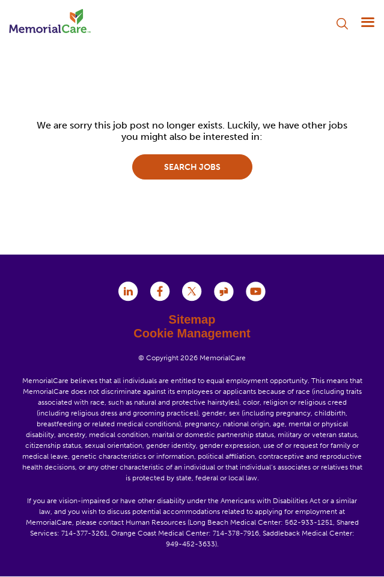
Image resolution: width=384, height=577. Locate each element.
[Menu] (367, 22)
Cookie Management (191, 333)
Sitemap (192, 319)
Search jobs (192, 167)
